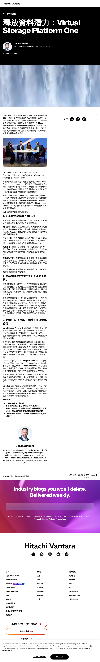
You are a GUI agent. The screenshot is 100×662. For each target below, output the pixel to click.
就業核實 (40, 595)
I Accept (59, 657)
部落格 (71, 588)
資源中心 (72, 576)
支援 (38, 576)
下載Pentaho (73, 599)
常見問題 (40, 588)
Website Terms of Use (57, 519)
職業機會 (9, 584)
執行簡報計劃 (10, 603)
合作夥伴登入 (73, 591)
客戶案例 (72, 580)
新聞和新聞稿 (10, 588)
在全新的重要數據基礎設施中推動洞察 (27, 411)
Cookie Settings (39, 657)
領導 (7, 595)
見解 (70, 584)
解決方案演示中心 (75, 595)
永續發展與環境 (11, 580)
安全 (38, 599)
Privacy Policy (39, 519)
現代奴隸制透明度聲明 (14, 611)
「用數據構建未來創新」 (29, 200)
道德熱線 (40, 591)
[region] (50, 651)
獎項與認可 (10, 607)
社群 (38, 580)
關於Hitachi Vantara (12, 576)
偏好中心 (9, 599)
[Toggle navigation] (96, 3)
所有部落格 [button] (9, 13)
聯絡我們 (9, 615)
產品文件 (40, 584)
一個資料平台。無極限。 (16, 403)
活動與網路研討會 (12, 591)
